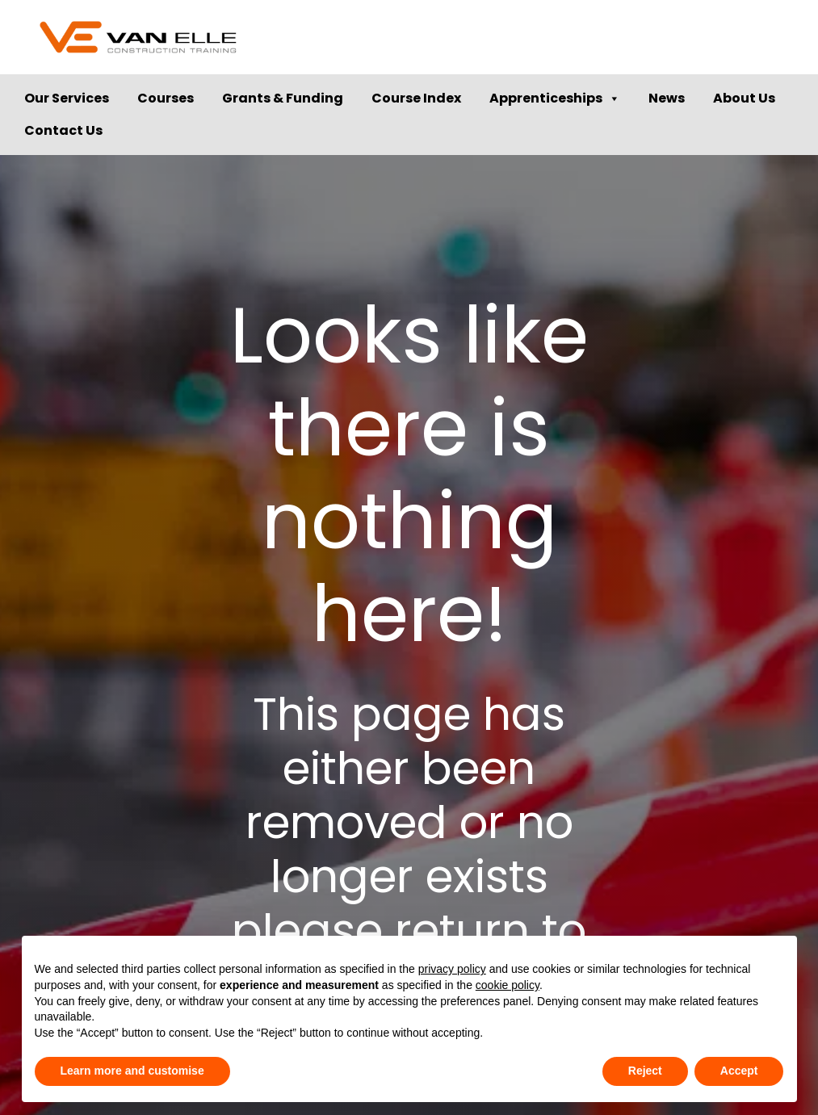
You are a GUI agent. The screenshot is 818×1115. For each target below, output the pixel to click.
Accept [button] (739, 1070)
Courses (165, 98)
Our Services (66, 98)
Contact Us (63, 130)
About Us (744, 98)
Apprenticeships (554, 98)
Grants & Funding (282, 98)
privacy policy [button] (452, 968)
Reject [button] (645, 1070)
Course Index (416, 98)
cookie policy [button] (507, 985)
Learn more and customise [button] (132, 1070)
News (666, 98)
